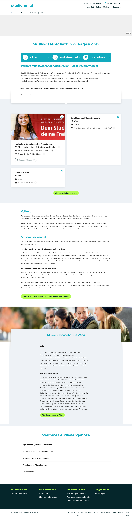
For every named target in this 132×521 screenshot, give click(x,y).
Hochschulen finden (93, 7)
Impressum (71, 512)
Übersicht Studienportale (20, 494)
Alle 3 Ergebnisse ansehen (66, 193)
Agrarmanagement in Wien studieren (38, 451)
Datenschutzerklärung (88, 512)
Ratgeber (116, 7)
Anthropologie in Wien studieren (36, 458)
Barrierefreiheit (118, 512)
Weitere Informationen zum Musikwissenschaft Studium (46, 296)
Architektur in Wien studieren (35, 465)
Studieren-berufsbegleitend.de (78, 500)
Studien (106, 7)
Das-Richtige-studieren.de (76, 494)
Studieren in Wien (30, 471)
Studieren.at (15, 13)
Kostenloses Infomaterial (26, 160)
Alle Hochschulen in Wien (52, 415)
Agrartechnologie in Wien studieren (37, 444)
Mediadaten (43, 494)
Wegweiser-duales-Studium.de (78, 497)
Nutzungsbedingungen (104, 512)
